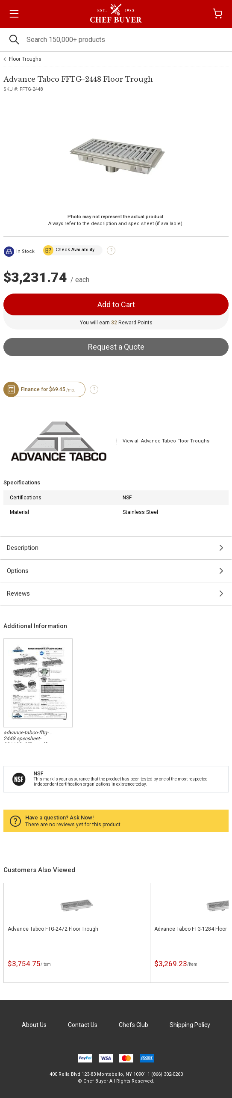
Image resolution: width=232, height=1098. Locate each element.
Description (22, 548)
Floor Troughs (25, 59)
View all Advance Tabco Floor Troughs (166, 441)
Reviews (18, 593)
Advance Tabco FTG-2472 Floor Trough (53, 929)
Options (18, 571)
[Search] (116, 39)
